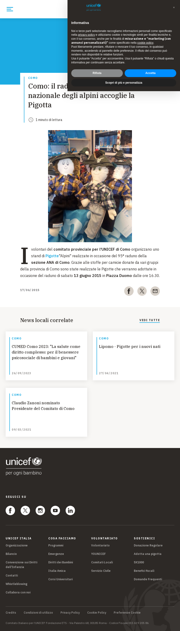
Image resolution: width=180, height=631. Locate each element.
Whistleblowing (16, 584)
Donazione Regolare (148, 545)
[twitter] (142, 292)
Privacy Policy (70, 612)
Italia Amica (57, 571)
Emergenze (56, 554)
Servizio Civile (101, 571)
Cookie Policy (96, 612)
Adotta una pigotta (147, 554)
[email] (155, 292)
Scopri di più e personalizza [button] (123, 72)
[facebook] (129, 292)
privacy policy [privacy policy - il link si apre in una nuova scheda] (86, 24)
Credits (11, 612)
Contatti (12, 575)
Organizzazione (17, 545)
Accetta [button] (150, 62)
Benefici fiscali (144, 571)
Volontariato (100, 545)
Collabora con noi (18, 592)
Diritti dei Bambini (60, 562)
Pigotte (52, 256)
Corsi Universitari (60, 579)
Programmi (55, 545)
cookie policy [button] (145, 32)
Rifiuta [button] (97, 62)
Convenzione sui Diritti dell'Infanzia (21, 565)
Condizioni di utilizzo (38, 612)
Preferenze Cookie (127, 612)
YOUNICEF (98, 554)
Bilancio (11, 554)
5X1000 (139, 562)
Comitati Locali (102, 562)
